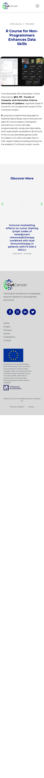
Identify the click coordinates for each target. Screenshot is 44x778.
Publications (17, 254)
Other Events (16, 24)
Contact (31, 407)
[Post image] (22, 204)
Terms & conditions (17, 407)
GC (22, 401)
